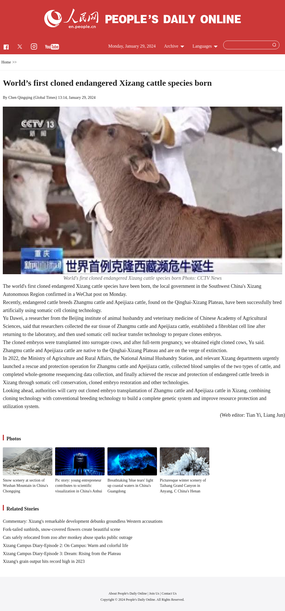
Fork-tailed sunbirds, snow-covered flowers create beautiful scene (61, 529)
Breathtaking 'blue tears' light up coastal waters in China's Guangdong (130, 485)
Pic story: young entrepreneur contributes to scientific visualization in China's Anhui (78, 485)
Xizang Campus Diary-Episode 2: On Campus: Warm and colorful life (65, 545)
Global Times (45, 97)
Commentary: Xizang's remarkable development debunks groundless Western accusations (83, 521)
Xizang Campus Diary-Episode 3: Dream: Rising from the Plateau (62, 553)
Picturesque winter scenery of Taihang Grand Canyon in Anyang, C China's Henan (183, 485)
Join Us (154, 593)
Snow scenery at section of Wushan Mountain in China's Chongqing (25, 485)
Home (6, 62)
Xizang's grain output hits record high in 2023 (44, 561)
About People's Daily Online (128, 593)
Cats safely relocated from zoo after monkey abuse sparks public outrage (67, 537)
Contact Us (169, 593)
